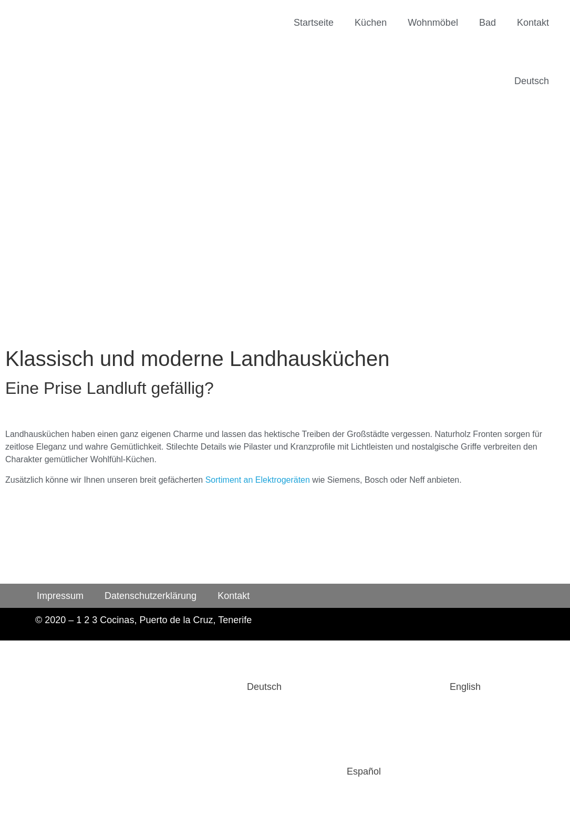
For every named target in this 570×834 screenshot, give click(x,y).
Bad (487, 22)
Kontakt (533, 22)
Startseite (314, 22)
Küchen (371, 22)
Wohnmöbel (433, 22)
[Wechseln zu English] (386, 687)
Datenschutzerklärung (150, 596)
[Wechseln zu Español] (285, 771)
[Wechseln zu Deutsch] (185, 687)
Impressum (60, 596)
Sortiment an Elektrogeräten (257, 479)
